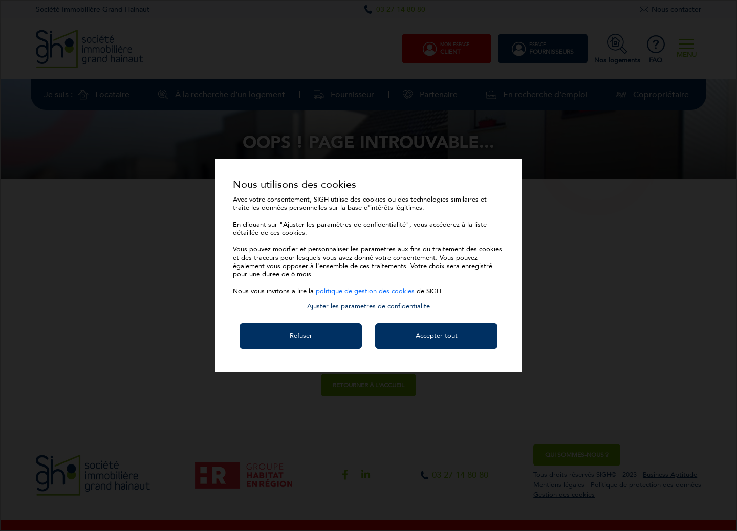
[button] (368, 306)
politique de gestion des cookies (365, 291)
